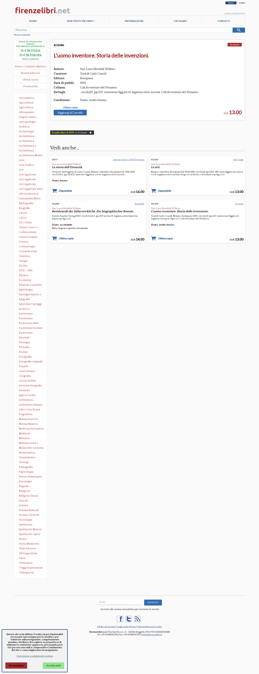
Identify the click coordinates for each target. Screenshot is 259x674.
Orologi (24, 462)
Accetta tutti (53, 665)
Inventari (24, 390)
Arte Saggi (238, 159)
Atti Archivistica (28, 193)
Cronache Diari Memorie (28, 251)
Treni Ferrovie (27, 548)
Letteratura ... (27, 399)
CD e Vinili (25, 222)
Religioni (24, 491)
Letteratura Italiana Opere (30, 405)
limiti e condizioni (30, 59)
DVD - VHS (26, 270)
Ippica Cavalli (27, 395)
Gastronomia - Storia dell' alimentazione (28, 371)
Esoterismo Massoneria (26, 319)
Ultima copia (70, 107)
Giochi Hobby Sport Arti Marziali (30, 381)
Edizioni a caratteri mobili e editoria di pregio (31, 285)
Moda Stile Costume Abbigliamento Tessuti (31, 448)
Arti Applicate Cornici (27, 180)
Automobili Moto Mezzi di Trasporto (30, 199)
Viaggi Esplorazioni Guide (31, 568)
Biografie (24, 208)
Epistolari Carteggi (30, 304)
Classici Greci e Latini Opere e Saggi (31, 227)
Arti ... (22, 169)
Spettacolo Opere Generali (29, 534)
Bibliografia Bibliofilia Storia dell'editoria (29, 203)
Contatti (223, 21)
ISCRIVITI (153, 602)
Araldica (24, 126)
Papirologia (26, 471)
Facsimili (24, 337)
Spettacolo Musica (30, 529)
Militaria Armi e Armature (28, 443)
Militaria (24, 438)
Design (23, 260)
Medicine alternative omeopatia (25, 434)
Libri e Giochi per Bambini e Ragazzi (30, 410)
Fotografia (25, 356)
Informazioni (134, 21)
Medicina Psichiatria (31, 428)
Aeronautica (26, 97)
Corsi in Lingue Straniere (28, 237)
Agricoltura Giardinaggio (27, 108)
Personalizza (16, 665)
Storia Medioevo (29, 543)
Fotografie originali (31, 361)
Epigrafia (24, 299)
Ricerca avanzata (22, 35)
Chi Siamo (180, 21)
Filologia (24, 342)
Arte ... (22, 160)
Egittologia (26, 289)
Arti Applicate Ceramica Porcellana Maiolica (31, 175)
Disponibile (65, 190)
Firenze (23, 351)
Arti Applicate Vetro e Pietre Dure (31, 189)
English (242, 3)
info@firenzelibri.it (152, 634)
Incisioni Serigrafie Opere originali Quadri (30, 386)
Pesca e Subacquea (30, 476)
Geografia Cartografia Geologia (26, 376)
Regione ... (25, 486)
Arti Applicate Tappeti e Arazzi (28, 184)
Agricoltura (26, 102)
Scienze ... (24, 505)
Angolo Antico (28, 117)
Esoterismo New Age (29, 323)
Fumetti (23, 366)
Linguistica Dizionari (25, 414)
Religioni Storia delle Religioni (28, 496)
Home (33, 21)
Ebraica (23, 275)
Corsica (23, 241)
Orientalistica (27, 457)
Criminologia (27, 246)
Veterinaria (25, 562)
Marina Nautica (28, 423)
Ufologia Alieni (28, 553)
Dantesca (24, 256)
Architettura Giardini (26, 151)
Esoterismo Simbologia (26, 333)
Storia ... (24, 538)
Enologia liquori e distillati (30, 295)
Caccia (23, 212)
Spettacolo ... (26, 524)
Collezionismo (28, 232)
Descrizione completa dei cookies (35, 656)
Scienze (234, 44)
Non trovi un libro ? (80, 21)
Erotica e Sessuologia (26, 309)
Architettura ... (27, 136)
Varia (22, 558)
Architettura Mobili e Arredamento (31, 156)
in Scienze (72, 132)
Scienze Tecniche (29, 514)
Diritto (23, 265)
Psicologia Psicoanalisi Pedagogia (26, 482)
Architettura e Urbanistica (27, 146)
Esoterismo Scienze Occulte (30, 328)
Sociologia (25, 519)
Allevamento (26, 112)
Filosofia (24, 347)
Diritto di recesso (106, 626)
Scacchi (23, 500)
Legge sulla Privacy (126, 626)
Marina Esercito (28, 419)
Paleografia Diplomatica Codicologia (26, 467)
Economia (25, 280)
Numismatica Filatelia (27, 453)
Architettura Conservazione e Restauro (29, 141)
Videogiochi (26, 572)
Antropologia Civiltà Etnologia (29, 122)
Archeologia (26, 131)
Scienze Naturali (29, 510)
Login (227, 13)
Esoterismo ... (27, 313)
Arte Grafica (26, 164)
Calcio (23, 217)
